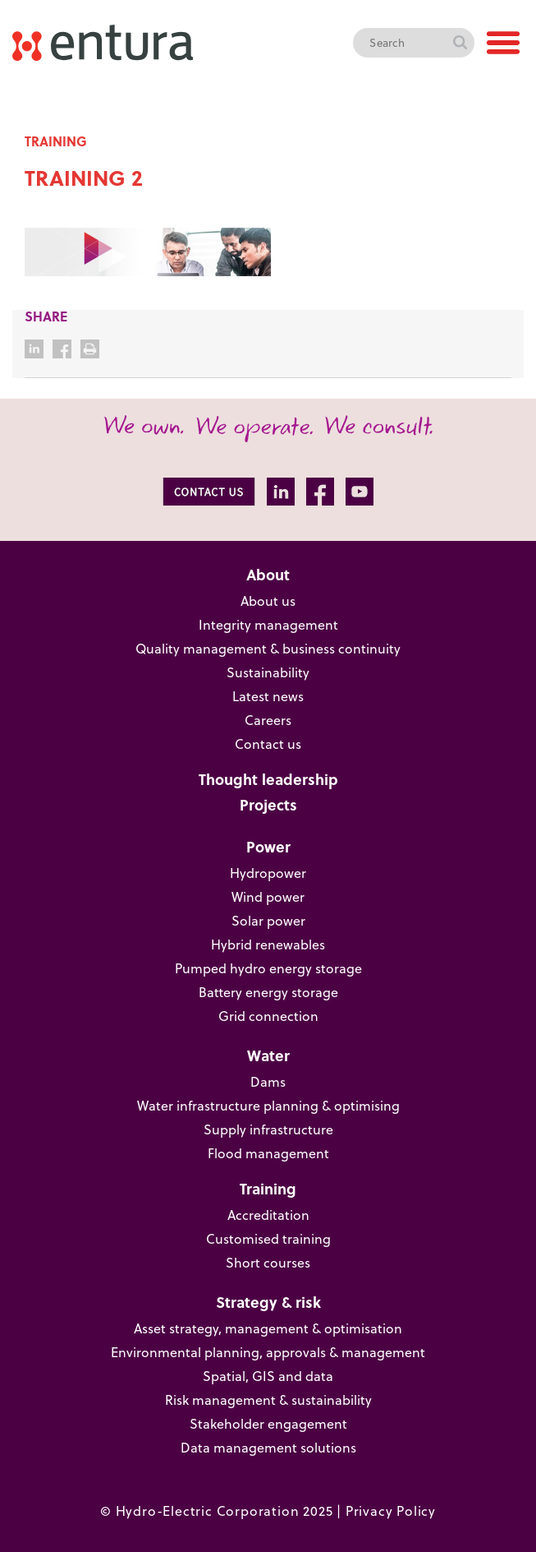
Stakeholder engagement (268, 1423)
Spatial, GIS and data (268, 1375)
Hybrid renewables (268, 944)
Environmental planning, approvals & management (268, 1351)
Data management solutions (268, 1447)
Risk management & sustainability (268, 1399)
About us (268, 600)
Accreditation (268, 1214)
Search (459, 43)
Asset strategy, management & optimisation (268, 1328)
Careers (268, 719)
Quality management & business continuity (268, 648)
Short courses (268, 1262)
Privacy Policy (391, 1510)
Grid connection (268, 1015)
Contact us (268, 743)
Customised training (268, 1238)
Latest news (268, 695)
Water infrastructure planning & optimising (268, 1105)
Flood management (268, 1152)
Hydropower (268, 872)
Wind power (268, 896)
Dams (268, 1081)
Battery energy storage (268, 991)
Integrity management (268, 624)
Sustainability (268, 672)
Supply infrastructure (268, 1129)
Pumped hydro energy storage (268, 967)
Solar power (268, 920)
